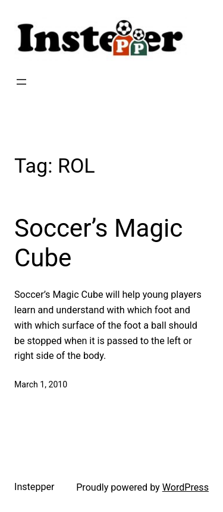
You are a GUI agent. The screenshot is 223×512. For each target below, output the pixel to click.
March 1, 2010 (40, 384)
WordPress (185, 487)
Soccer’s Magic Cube (98, 243)
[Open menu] (21, 82)
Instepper (34, 486)
